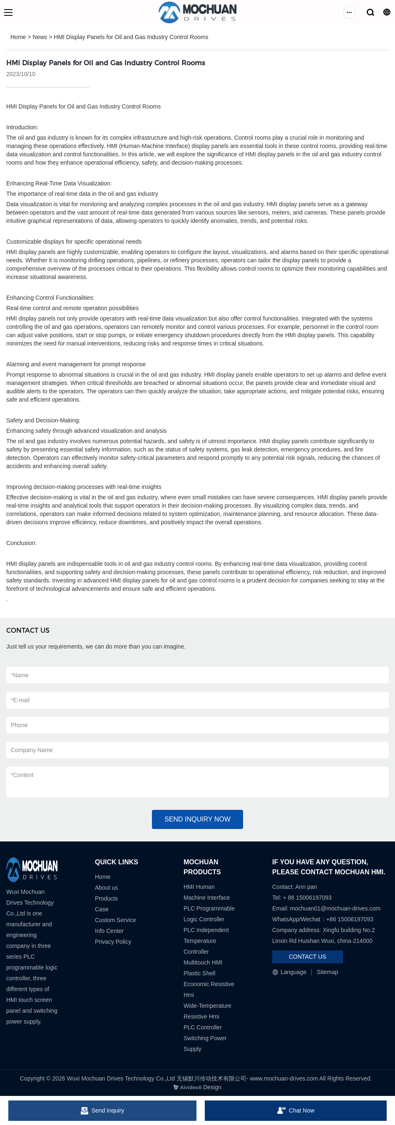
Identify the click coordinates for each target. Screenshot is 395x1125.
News (39, 37)
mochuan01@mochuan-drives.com (335, 908)
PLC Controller (203, 1027)
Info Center (109, 931)
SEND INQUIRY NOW (197, 819)
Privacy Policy (113, 941)
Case (102, 909)
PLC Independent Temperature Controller (206, 941)
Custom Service (115, 920)
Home (18, 37)
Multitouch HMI (203, 962)
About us (106, 887)
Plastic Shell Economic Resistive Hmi (209, 984)
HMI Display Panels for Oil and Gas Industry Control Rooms (131, 37)
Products (106, 898)
